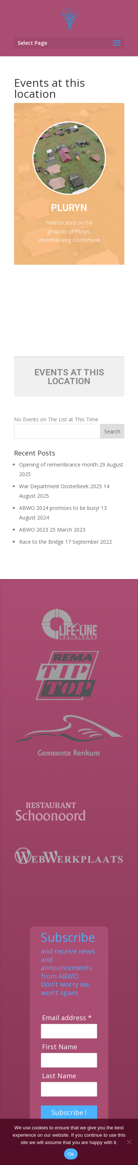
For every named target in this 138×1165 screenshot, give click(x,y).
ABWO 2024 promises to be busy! (59, 507)
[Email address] (69, 1031)
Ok (71, 1154)
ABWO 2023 (33, 529)
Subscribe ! (69, 1112)
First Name (59, 1047)
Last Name (59, 1076)
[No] (128, 1142)
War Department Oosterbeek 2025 (60, 486)
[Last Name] (69, 1089)
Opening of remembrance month (58, 464)
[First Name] (69, 1060)
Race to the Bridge (41, 541)
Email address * (67, 1018)
